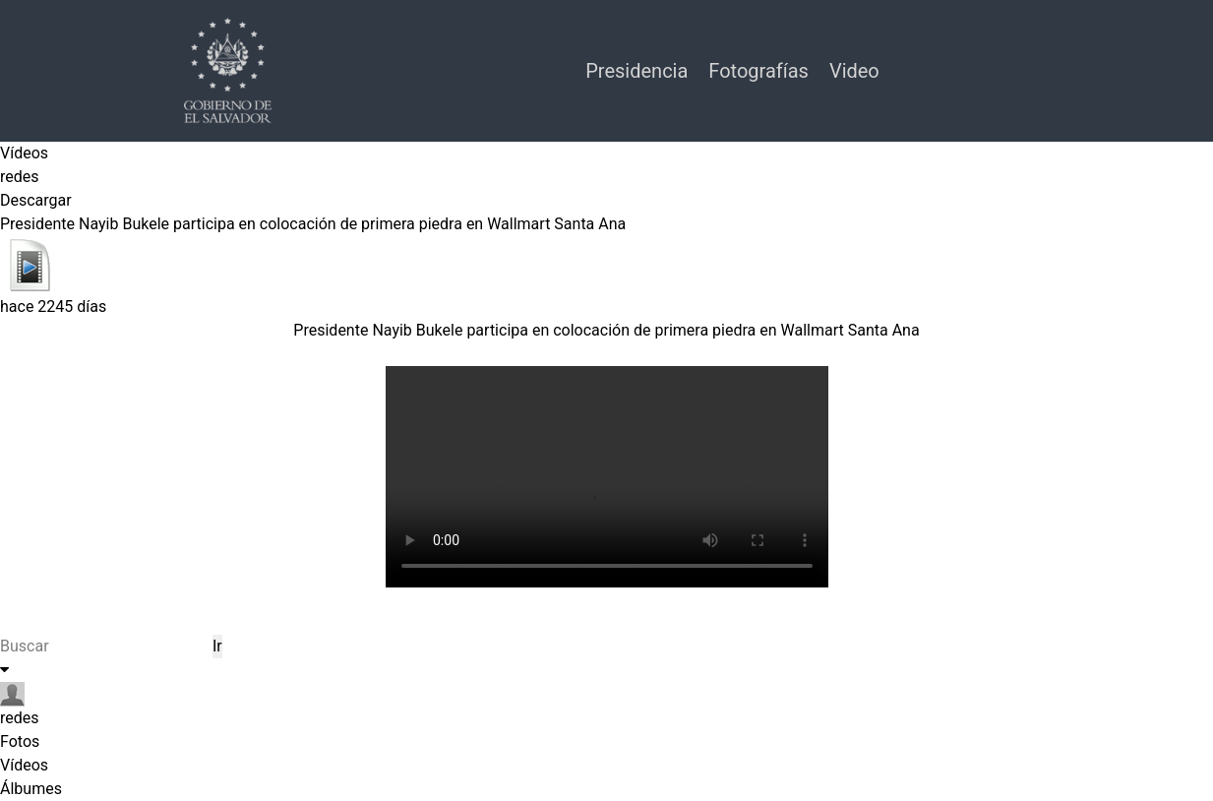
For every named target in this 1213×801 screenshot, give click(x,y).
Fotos (19, 741)
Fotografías (761, 71)
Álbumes (31, 788)
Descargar (36, 200)
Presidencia (639, 71)
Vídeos (24, 153)
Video (854, 71)
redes (19, 176)
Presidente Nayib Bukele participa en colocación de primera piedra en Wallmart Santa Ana (606, 330)
